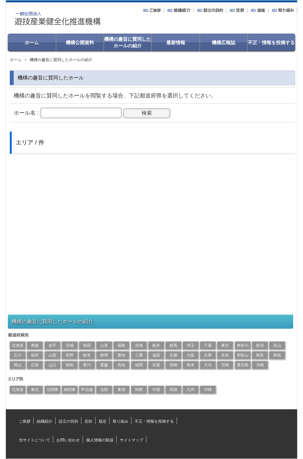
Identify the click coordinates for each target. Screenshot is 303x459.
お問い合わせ (68, 440)
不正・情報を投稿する (154, 421)
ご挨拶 (25, 421)
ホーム (16, 60)
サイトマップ (131, 440)
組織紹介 (44, 421)
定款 (88, 421)
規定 (102, 421)
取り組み (120, 421)
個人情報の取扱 (100, 440)
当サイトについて (34, 440)
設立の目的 (68, 421)
